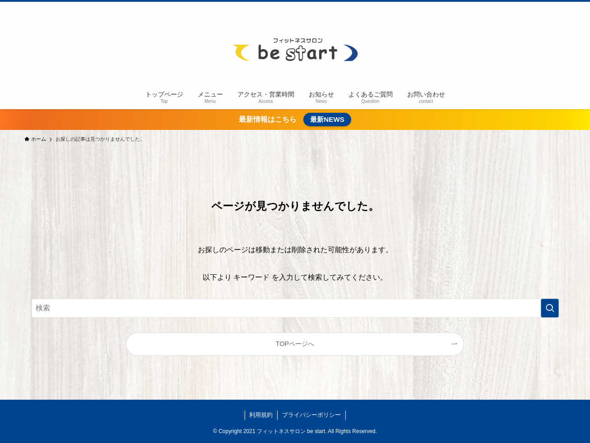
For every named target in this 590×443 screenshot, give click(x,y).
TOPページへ (295, 343)
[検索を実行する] (550, 308)
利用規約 (261, 414)
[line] (548, 7)
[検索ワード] (295, 308)
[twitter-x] (525, 7)
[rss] (560, 7)
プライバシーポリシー (311, 414)
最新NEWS (327, 119)
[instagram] (537, 7)
